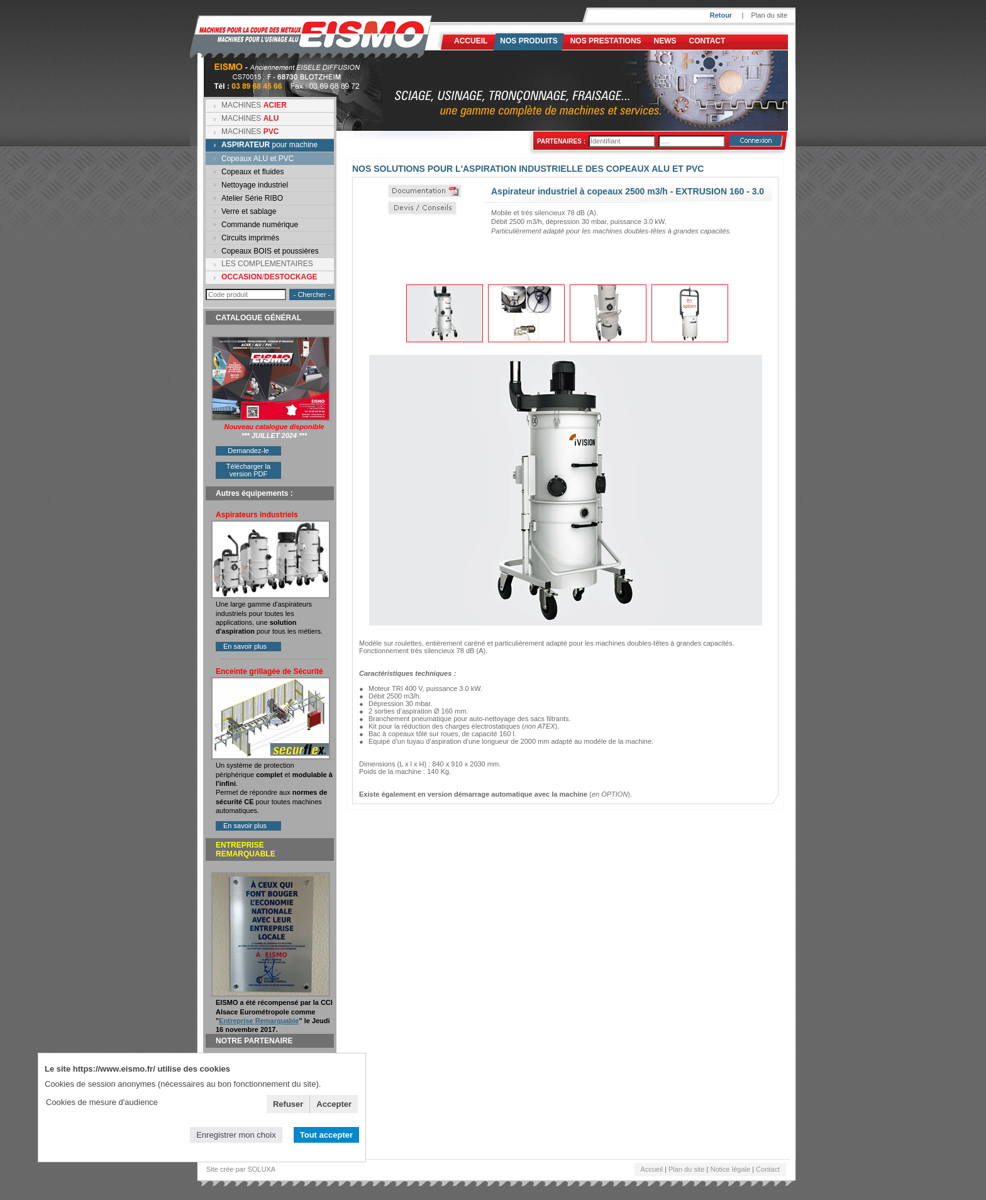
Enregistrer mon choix (235, 1135)
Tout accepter (326, 1135)
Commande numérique (259, 224)
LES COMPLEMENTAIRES (267, 263)
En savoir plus (245, 646)
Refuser (288, 1104)
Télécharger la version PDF (248, 470)
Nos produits (528, 40)
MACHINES (254, 105)
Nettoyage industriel (254, 185)
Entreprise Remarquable (259, 1020)
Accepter (334, 1104)
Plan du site (769, 15)
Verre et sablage (248, 211)
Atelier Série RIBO (252, 198)
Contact (707, 40)
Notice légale (731, 1169)
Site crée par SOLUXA (240, 1169)
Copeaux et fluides (252, 171)
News (665, 40)
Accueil (470, 40)
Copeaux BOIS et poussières (270, 251)
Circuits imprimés (250, 237)
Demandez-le (248, 450)
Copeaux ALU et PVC (257, 158)
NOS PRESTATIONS (605, 40)
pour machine (269, 144)
